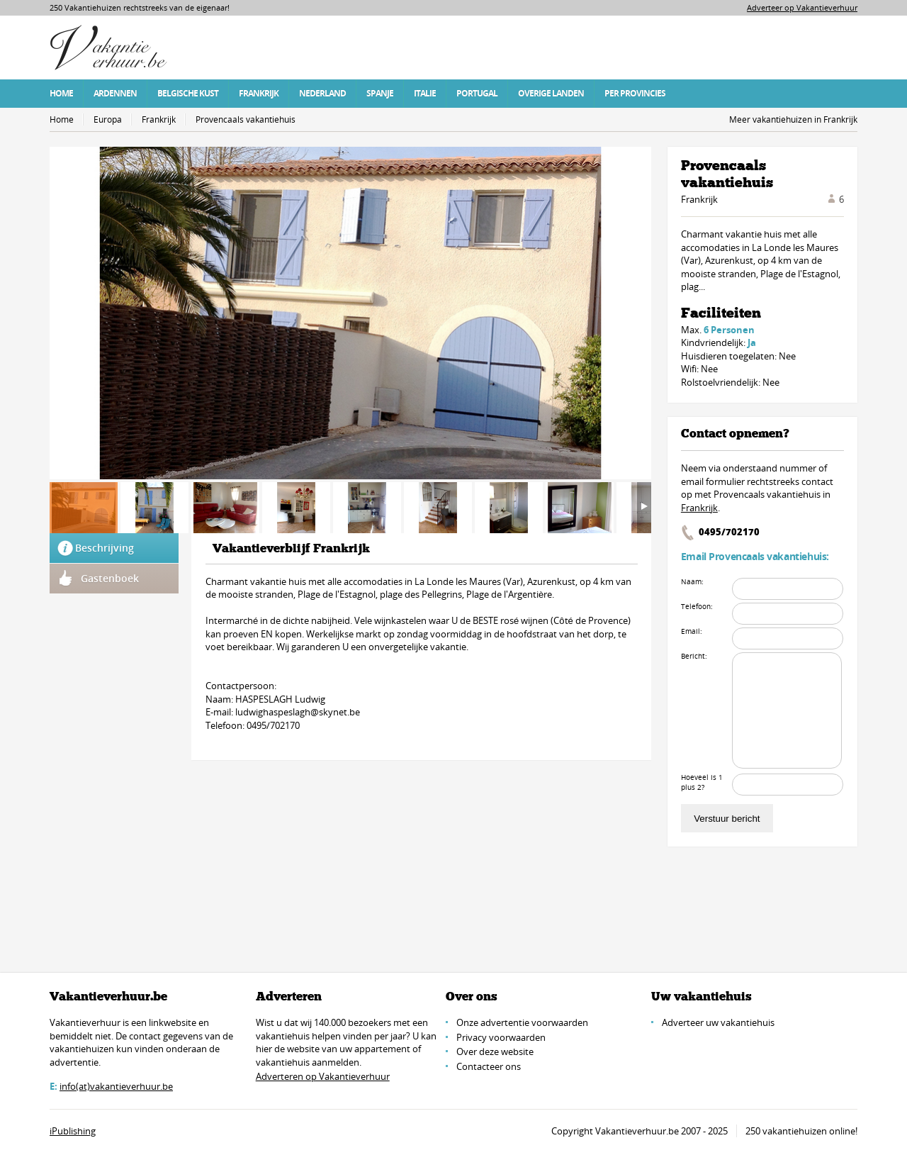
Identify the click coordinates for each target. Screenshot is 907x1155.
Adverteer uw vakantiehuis (718, 1022)
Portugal (476, 93)
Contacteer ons (488, 1066)
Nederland (322, 93)
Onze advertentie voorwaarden (522, 1022)
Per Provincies (634, 93)
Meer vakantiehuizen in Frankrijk (793, 119)
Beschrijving (104, 547)
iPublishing (73, 1131)
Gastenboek (110, 578)
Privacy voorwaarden (501, 1037)
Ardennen (115, 93)
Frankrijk (258, 93)
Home (61, 93)
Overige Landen (551, 93)
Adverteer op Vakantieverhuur (802, 7)
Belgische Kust (187, 93)
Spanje (379, 93)
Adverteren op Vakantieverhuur (323, 1076)
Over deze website (495, 1051)
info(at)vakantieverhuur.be (116, 1086)
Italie (425, 93)
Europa (108, 119)
